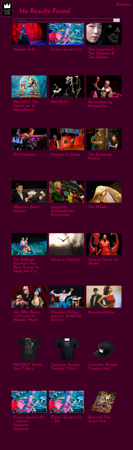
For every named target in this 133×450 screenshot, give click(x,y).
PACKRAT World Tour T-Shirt (27, 367)
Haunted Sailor (101, 312)
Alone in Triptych (65, 260)
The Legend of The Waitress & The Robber (101, 53)
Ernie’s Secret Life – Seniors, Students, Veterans (28, 423)
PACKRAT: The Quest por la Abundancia (26, 106)
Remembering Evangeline (100, 104)
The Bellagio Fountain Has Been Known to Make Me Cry (26, 265)
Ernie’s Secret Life (66, 50)
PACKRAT (59, 102)
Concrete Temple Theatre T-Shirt (65, 367)
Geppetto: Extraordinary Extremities (63, 211)
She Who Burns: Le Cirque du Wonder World (26, 316)
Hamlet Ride (24, 50)
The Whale (97, 207)
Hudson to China (65, 155)
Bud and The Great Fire (99, 419)
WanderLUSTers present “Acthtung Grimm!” (66, 316)
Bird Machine (24, 155)
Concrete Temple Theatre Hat (102, 367)
